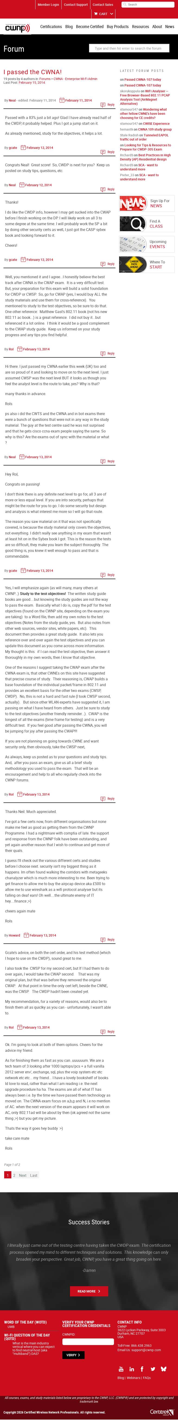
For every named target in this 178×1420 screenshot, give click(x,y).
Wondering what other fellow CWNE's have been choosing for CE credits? (143, 114)
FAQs (147, 1378)
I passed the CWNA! (32, 72)
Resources (141, 26)
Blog (70, 26)
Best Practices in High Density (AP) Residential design (145, 157)
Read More (86, 1291)
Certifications (53, 26)
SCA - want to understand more (139, 167)
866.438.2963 (141, 1346)
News (170, 26)
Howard (14, 936)
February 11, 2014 (78, 101)
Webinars (133, 1378)
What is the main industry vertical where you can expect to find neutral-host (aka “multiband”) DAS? (34, 1348)
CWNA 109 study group (155, 130)
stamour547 (129, 110)
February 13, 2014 (36, 349)
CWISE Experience (156, 124)
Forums (45, 79)
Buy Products (119, 26)
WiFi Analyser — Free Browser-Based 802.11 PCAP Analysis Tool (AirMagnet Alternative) (145, 97)
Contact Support (76, 4)
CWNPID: (68, 1335)
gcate (13, 148)
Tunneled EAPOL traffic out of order (144, 137)
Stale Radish (129, 135)
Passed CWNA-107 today (142, 80)
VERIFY (71, 1355)
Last (33, 1175)
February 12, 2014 (40, 148)
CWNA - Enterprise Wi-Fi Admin (75, 79)
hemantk (126, 130)
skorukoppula (130, 91)
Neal (12, 101)
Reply (111, 105)
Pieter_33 (127, 175)
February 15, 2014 (32, 83)
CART (103, 14)
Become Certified (91, 26)
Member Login (48, 4)
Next (22, 1175)
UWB (11, 1327)
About (157, 26)
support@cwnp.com (146, 1350)
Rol (11, 349)
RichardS (126, 155)
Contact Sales (103, 4)
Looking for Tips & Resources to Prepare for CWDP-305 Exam (145, 147)
